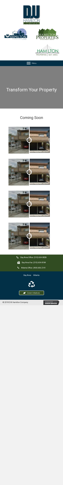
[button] (31, 293)
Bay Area (27, 275)
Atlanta (36, 275)
